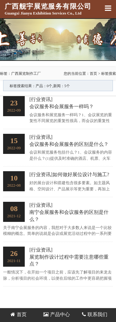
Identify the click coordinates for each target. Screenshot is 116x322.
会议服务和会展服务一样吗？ (61, 106)
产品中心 (56, 314)
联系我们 (94, 314)
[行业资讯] (41, 99)
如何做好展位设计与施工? (81, 174)
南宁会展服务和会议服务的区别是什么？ (69, 216)
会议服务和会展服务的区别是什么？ (69, 144)
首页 (93, 73)
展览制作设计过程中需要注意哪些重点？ (69, 260)
